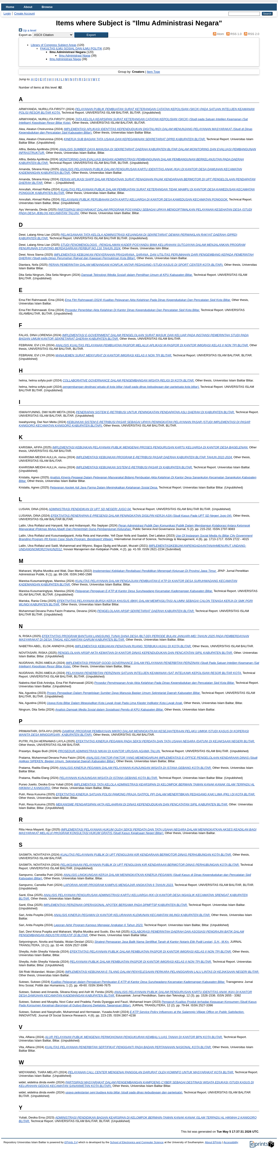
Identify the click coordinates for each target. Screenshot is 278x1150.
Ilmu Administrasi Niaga (74, 55)
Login (7, 13)
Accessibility (231, 1142)
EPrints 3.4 (70, 1142)
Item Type (153, 71)
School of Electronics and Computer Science (137, 1142)
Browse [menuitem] (47, 7)
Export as (25, 35)
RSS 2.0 (250, 34)
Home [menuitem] (10, 7)
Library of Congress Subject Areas (53, 45)
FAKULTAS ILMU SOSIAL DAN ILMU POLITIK (71, 48)
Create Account (24, 13)
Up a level (27, 30)
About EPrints (213, 1142)
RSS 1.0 (233, 34)
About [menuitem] (28, 7)
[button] (91, 35)
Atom (218, 34)
